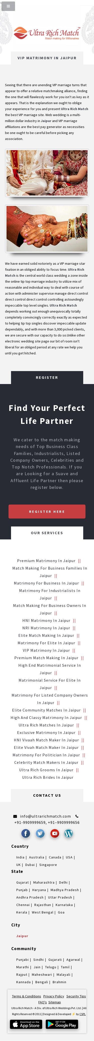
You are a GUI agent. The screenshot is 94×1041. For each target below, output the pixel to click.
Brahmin (59, 982)
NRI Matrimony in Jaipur (46, 627)
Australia (36, 857)
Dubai (30, 864)
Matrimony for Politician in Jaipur (46, 754)
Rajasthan (42, 905)
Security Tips (76, 996)
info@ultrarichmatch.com (45, 816)
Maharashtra (44, 882)
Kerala (21, 912)
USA (69, 857)
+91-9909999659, (31, 822)
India (20, 857)
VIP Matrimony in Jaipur (46, 650)
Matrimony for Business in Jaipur (46, 583)
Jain (37, 967)
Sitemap (54, 1002)
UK (18, 864)
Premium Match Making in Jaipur (46, 657)
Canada (55, 857)
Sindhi (38, 959)
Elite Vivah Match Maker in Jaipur (46, 747)
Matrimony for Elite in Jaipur (46, 642)
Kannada (23, 982)
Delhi (63, 882)
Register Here (47, 511)
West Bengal (42, 912)
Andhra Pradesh (30, 897)
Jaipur (22, 936)
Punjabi (22, 959)
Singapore (48, 864)
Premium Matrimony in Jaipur (46, 560)
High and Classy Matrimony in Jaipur (46, 717)
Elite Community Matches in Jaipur (46, 710)
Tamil (65, 967)
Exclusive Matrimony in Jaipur (46, 732)
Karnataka (64, 905)
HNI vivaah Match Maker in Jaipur (46, 739)
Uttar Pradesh (60, 897)
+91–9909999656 (64, 822)
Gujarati (55, 959)
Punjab (22, 890)
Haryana (39, 890)
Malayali (63, 974)
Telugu (50, 967)
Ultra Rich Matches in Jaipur (46, 724)
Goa (61, 912)
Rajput (21, 974)
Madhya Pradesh (65, 890)
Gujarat (22, 882)
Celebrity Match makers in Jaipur (46, 762)
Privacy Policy (53, 996)
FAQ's (42, 1002)
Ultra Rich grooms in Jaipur (46, 769)
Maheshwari (42, 974)
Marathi (22, 967)
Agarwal (73, 959)
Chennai (23, 905)
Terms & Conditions (26, 996)
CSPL (82, 1014)
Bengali (41, 982)
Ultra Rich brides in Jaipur (47, 777)
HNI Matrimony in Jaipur (46, 620)
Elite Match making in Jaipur (46, 635)
